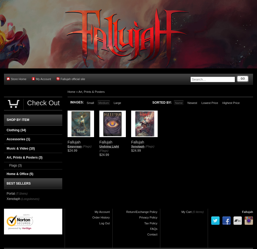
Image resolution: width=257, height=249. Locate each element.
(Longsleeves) (30, 198)
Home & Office (20, 174)
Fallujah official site (70, 79)
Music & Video (21, 148)
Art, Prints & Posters (91, 91)
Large (117, 102)
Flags (15, 165)
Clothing (16, 130)
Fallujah (247, 211)
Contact (152, 234)
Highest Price (231, 102)
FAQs (153, 228)
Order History (101, 217)
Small (90, 102)
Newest (192, 102)
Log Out (104, 223)
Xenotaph (137, 146)
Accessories (18, 139)
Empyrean (75, 146)
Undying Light (109, 146)
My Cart (186, 211)
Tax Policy (150, 223)
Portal (11, 193)
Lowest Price (209, 102)
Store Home (16, 79)
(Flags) (87, 146)
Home (71, 91)
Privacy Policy (148, 217)
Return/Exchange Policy (141, 211)
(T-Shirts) (22, 193)
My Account (41, 79)
